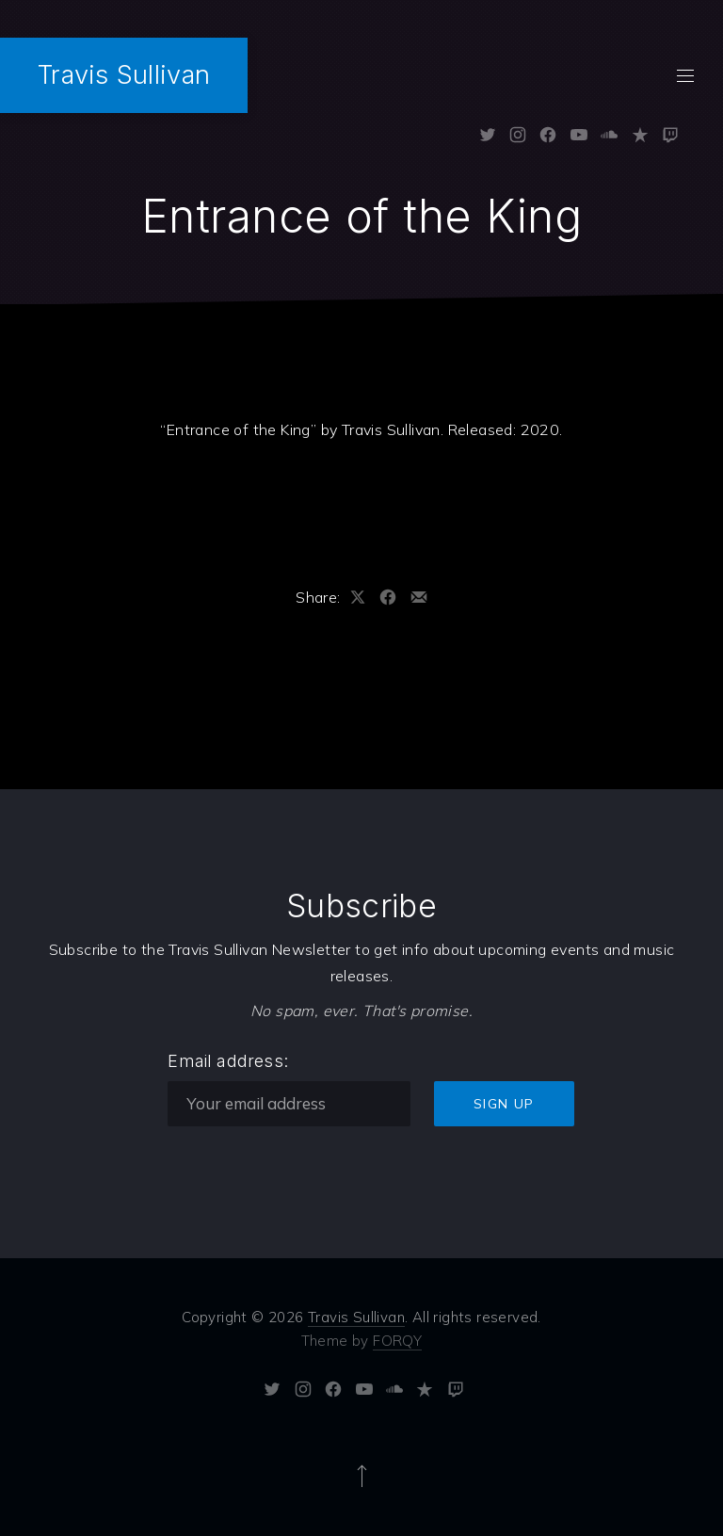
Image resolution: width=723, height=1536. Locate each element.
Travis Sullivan (124, 74)
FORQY (397, 1341)
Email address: (228, 1061)
